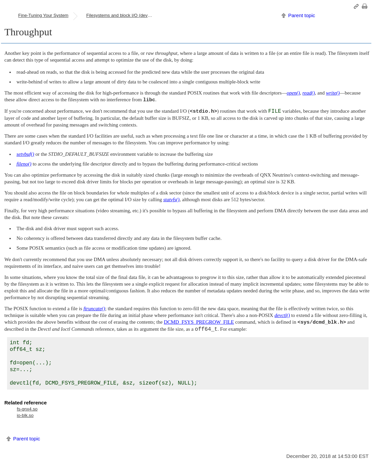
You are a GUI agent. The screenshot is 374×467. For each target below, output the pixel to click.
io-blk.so (25, 415)
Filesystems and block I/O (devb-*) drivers (122, 15)
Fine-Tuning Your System (43, 15)
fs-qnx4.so (27, 408)
